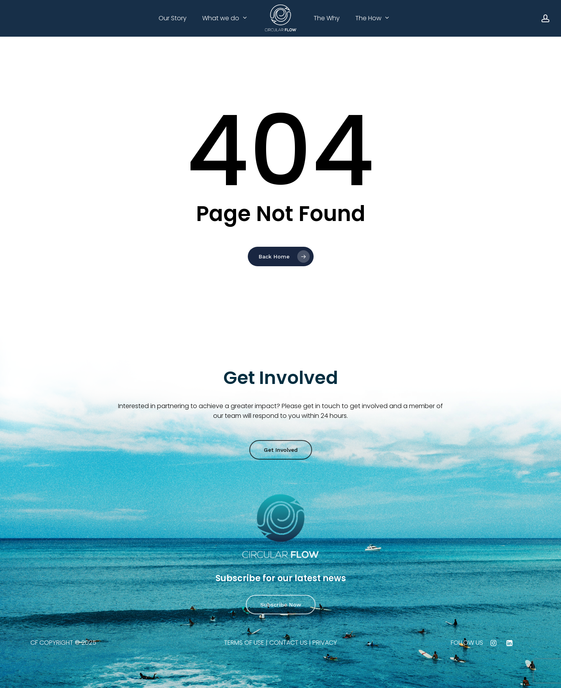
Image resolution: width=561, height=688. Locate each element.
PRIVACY (324, 642)
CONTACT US (288, 642)
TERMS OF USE (244, 642)
